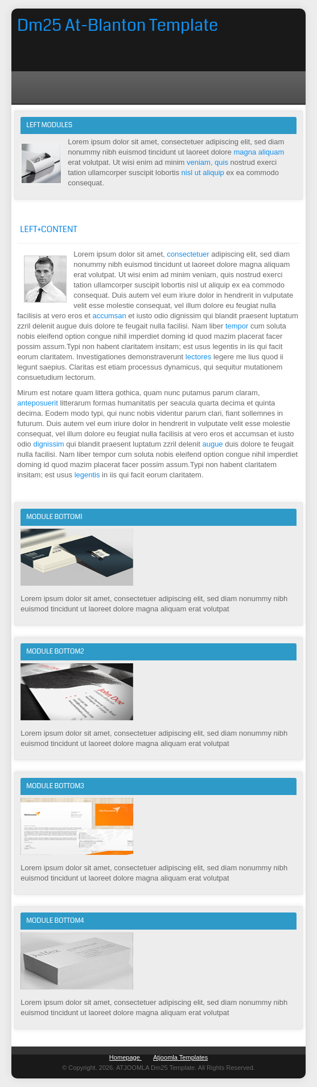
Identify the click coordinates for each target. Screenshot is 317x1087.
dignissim (49, 444)
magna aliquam (258, 152)
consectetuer (189, 254)
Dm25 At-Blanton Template (117, 25)
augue (213, 444)
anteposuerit (38, 403)
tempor (237, 326)
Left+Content (48, 229)
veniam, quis (207, 162)
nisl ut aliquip (204, 172)
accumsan (110, 315)
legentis (88, 475)
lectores (199, 356)
